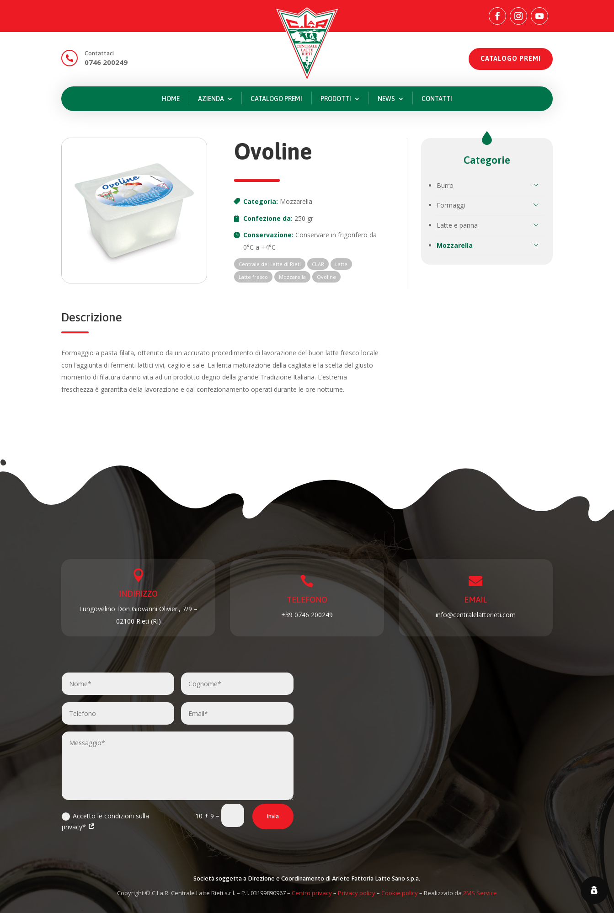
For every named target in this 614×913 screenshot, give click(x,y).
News (386, 98)
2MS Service (480, 893)
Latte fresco (253, 276)
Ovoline (326, 276)
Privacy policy (356, 893)
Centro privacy (312, 893)
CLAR (318, 264)
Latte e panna (457, 225)
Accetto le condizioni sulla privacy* (105, 821)
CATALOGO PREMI (511, 58)
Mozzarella (296, 201)
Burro (445, 185)
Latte (341, 264)
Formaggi (451, 205)
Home (171, 98)
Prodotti (335, 98)
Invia (273, 816)
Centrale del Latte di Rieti (270, 264)
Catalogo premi (276, 98)
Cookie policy (399, 893)
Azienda (211, 98)
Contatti (437, 98)
